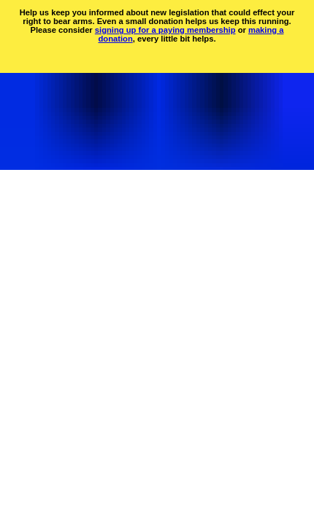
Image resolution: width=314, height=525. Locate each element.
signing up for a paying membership (165, 30)
